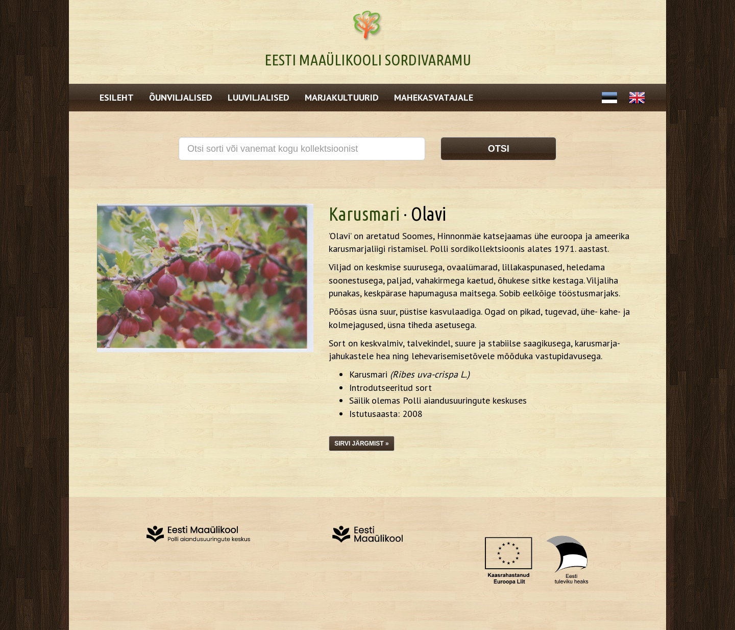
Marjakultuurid (342, 97)
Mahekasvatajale (433, 97)
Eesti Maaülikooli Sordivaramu (367, 59)
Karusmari (364, 213)
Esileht (117, 97)
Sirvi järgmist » (361, 443)
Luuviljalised (258, 97)
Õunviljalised (180, 97)
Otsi (498, 149)
